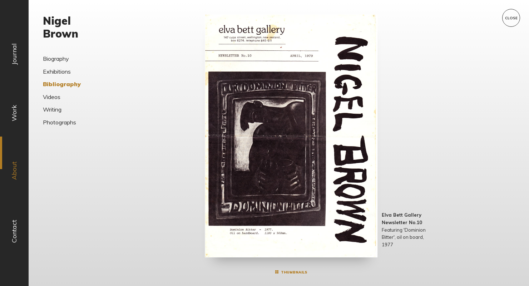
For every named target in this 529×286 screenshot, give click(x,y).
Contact (14, 231)
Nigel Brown (60, 27)
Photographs (59, 122)
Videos (51, 96)
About (14, 171)
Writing (52, 109)
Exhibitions (57, 71)
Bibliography (62, 84)
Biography (56, 58)
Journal (14, 54)
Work (14, 113)
